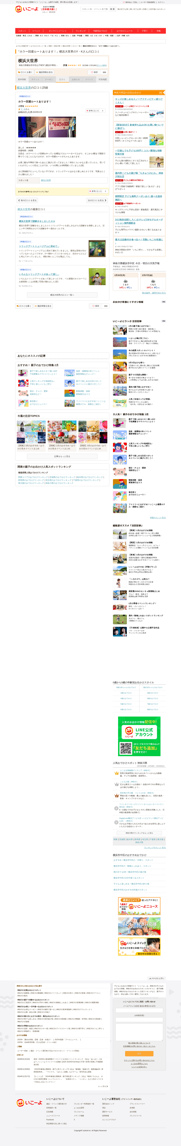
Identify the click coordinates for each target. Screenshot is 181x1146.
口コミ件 (101, 65)
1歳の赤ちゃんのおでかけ (152, 687)
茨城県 (122, 839)
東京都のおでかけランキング (31, 483)
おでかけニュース (125, 31)
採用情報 (105, 1116)
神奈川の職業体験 (92, 1003)
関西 (87, 36)
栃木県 (130, 839)
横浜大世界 (24, 87)
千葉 (52, 36)
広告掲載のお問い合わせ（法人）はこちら (139, 1046)
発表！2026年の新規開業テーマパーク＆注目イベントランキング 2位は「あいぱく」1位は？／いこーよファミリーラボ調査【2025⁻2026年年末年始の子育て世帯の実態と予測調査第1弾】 (68, 1061)
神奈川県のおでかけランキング (59, 483)
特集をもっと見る (158, 517)
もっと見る (102, 1086)
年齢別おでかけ (100, 31)
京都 (95, 36)
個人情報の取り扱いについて (139, 1043)
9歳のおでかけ (152, 709)
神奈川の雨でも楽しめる (26, 1019)
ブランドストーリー (137, 1104)
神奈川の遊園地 (23, 993)
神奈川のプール (93, 993)
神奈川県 (139, 842)
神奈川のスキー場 (41, 1029)
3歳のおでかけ (152, 693)
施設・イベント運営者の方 (56, 1104)
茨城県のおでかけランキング (62, 477)
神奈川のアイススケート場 (60, 1029)
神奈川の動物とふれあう (59, 1003)
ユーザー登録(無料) (147, 2)
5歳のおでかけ (152, 698)
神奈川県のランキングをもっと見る (139, 833)
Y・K (23, 109)
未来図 (132, 1108)
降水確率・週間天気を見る (154, 293)
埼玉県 (145, 839)
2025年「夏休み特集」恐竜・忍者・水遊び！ (34, 1040)
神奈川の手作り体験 (40, 1003)
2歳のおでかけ (126, 693)
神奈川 (46, 36)
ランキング (81, 31)
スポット (22, 31)
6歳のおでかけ (126, 704)
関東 (37, 36)
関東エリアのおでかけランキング (33, 477)
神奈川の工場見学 (24, 1003)
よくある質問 (79, 1108)
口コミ (62, 79)
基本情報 (22, 79)
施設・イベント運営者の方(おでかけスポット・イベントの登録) (55, 1051)
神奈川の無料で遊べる (46, 1009)
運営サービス (107, 1112)
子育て (145, 31)
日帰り (145, 9)
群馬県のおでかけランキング (31, 480)
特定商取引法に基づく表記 (56, 1124)
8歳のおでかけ (126, 709)
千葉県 (153, 839)
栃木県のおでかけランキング (90, 477)
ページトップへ (156, 978)
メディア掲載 (79, 1116)
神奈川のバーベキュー (53, 993)
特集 (159, 31)
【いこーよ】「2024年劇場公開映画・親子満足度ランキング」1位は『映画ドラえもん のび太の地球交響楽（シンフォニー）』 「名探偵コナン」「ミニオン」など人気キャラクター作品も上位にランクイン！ (68, 1079)
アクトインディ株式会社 (131, 1099)
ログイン (161, 2)
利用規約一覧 (51, 1108)
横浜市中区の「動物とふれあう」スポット (132, 866)
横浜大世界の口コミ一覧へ (62, 295)
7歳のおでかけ (152, 704)
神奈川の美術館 (95, 1019)
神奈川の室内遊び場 (45, 1019)
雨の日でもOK (123, 9)
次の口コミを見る (97, 200)
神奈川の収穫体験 (77, 1003)
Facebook (50, 1120)
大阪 (91, 36)
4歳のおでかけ (126, 698)
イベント (36, 31)
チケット (35, 79)
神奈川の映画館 (61, 1019)
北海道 (29, 36)
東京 (41, 36)
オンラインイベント (58, 31)
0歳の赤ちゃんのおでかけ (126, 687)
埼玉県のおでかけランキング (58, 480)
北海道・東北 (21, 36)
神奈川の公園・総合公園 (26, 1012)
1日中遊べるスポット (158, 9)
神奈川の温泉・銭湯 (25, 1029)
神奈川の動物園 (37, 993)
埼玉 (56, 36)
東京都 (160, 839)
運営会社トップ (108, 1104)
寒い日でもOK (135, 9)
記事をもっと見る (62, 456)
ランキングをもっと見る (155, 847)
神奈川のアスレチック (81, 1009)
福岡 (127, 36)
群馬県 (137, 839)
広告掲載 (49, 1112)
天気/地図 (102, 79)
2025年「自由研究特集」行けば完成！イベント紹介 (37, 1042)
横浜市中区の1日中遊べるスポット (129, 878)
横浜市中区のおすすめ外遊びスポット (130, 890)
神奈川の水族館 (23, 1022)
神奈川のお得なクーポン (26, 1009)
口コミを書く (25, 72)
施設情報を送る (44, 72)
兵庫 (100, 36)
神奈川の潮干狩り (78, 1029)
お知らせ (76, 79)
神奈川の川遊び (44, 1012)
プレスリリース (136, 1116)
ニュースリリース (53, 1116)
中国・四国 (109, 36)
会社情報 (133, 1112)
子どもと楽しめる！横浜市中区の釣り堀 (131, 884)
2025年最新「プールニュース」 (67, 1040)
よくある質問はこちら (139, 1064)
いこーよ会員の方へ (139, 1067)
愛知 (67, 36)
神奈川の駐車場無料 (64, 1009)
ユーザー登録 (22, 1051)
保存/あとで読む (130, 2)
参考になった (93, 111)
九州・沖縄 (121, 36)
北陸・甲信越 (77, 36)
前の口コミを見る (27, 200)
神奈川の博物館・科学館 (77, 1019)
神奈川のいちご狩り (94, 1029)
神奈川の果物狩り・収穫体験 (28, 1031)
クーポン (49, 79)
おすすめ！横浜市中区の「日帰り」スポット (133, 860)
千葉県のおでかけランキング (86, 480)
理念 (104, 1108)
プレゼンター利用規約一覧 (84, 1104)
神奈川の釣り (68, 993)
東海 (62, 36)
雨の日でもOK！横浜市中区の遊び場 (130, 872)
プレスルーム (79, 1112)
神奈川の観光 (22, 996)
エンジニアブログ (109, 1120)
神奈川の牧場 (80, 993)
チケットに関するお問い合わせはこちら (139, 1060)
